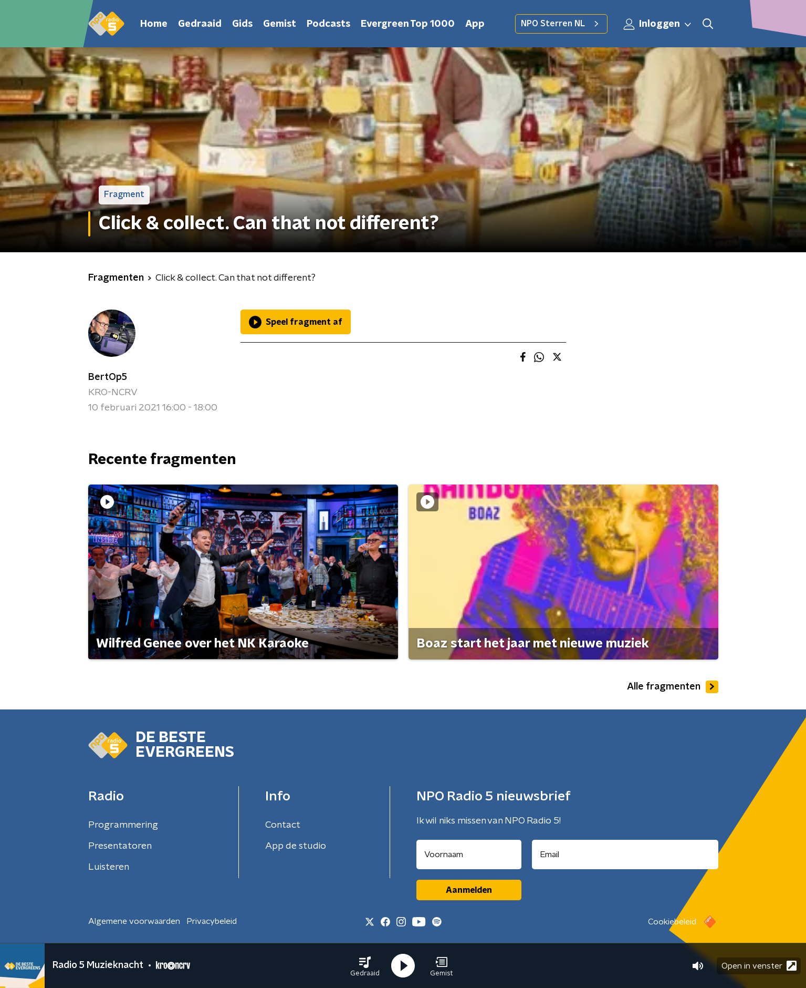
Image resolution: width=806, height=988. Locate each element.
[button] (365, 966)
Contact (282, 825)
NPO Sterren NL (561, 23)
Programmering (123, 825)
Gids (242, 24)
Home (154, 24)
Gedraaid (200, 24)
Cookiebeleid (672, 922)
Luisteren (108, 867)
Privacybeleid (211, 921)
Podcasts (328, 24)
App (475, 24)
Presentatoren (120, 846)
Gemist (279, 24)
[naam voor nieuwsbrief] (468, 854)
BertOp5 (107, 377)
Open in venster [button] (759, 966)
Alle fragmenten (672, 687)
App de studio (295, 846)
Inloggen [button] (658, 24)
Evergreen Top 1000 (408, 24)
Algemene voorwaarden (134, 921)
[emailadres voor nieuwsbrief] (625, 854)
